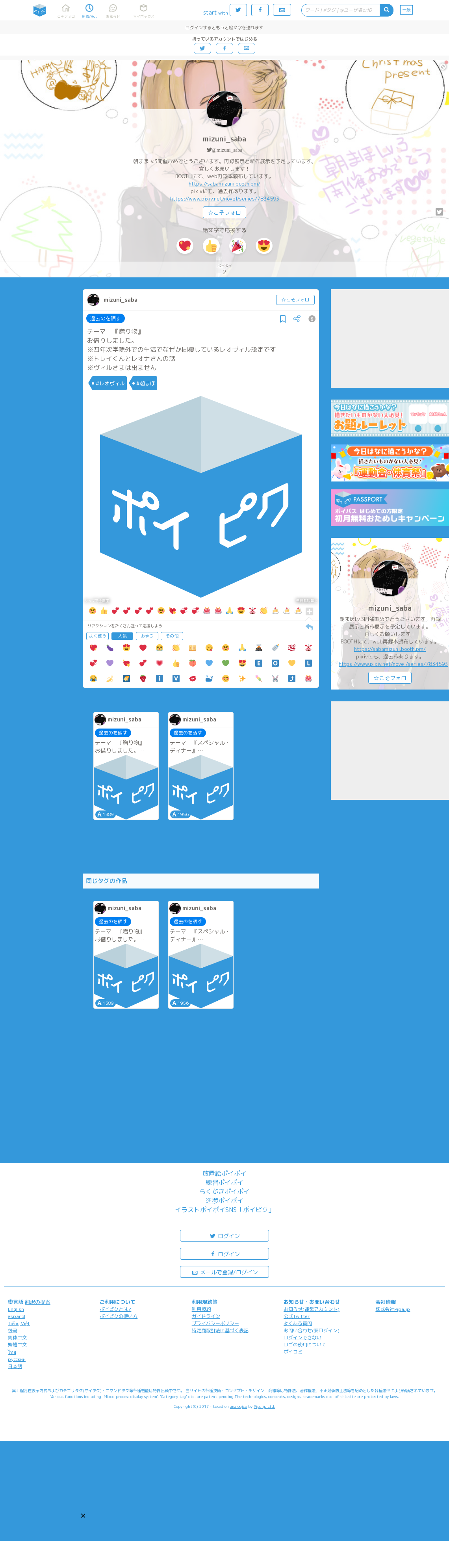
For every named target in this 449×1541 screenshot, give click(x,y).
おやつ (147, 636)
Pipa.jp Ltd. (264, 1406)
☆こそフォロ (224, 212)
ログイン (224, 1235)
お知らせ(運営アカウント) (312, 1309)
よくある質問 (298, 1323)
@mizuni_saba (227, 149)
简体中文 (17, 1337)
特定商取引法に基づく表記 (220, 1330)
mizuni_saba (224, 139)
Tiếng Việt (19, 1323)
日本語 (15, 1366)
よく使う (97, 636)
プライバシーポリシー (215, 1323)
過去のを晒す (105, 318)
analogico (238, 1406)
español (16, 1316)
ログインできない (302, 1337)
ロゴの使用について (305, 1344)
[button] (83, 1516)
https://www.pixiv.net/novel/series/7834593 (224, 198)
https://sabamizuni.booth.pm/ (224, 183)
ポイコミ (293, 1351)
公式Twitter (297, 1316)
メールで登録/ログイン (224, 1272)
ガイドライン (206, 1316)
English (16, 1309)
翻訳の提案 (37, 1301)
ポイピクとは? (115, 1309)
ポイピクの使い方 (118, 1316)
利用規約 (201, 1309)
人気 (122, 636)
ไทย (12, 1352)
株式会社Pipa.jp (392, 1309)
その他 (171, 636)
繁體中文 (17, 1344)
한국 (12, 1330)
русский (17, 1359)
